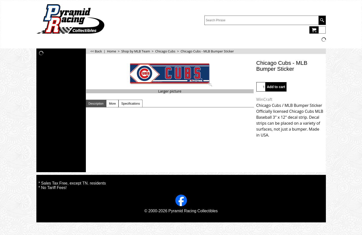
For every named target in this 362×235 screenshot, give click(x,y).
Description (96, 103)
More (112, 103)
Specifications (130, 103)
